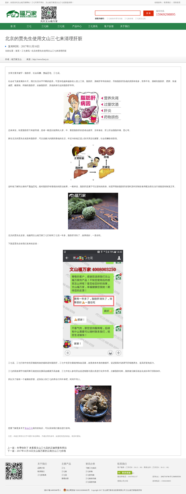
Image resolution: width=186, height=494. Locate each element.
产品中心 (77, 26)
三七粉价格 (128, 19)
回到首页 (176, 2)
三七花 (60, 26)
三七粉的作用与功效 (115, 19)
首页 (17, 51)
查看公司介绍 (122, 481)
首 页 (13, 26)
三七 (29, 26)
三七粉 (45, 26)
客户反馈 (109, 26)
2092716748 (165, 477)
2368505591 (176, 477)
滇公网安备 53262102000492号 (76, 490)
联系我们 (167, 2)
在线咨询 (158, 2)
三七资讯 (93, 26)
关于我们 (125, 26)
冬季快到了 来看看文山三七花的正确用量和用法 (42, 448)
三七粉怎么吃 (140, 19)
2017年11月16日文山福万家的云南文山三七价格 (41, 451)
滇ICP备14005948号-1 (52, 490)
